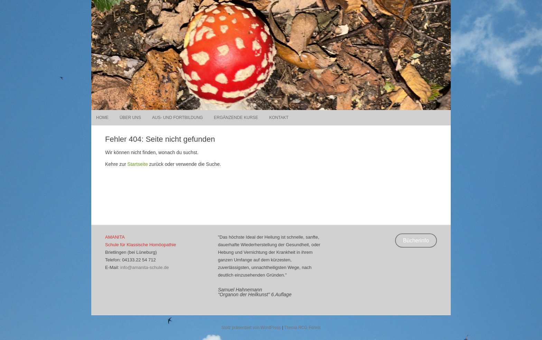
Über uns (130, 117)
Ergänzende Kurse (236, 117)
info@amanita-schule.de (144, 267)
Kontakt (279, 117)
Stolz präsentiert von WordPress (251, 327)
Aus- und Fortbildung (177, 117)
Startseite (138, 164)
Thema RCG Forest (302, 327)
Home (102, 117)
